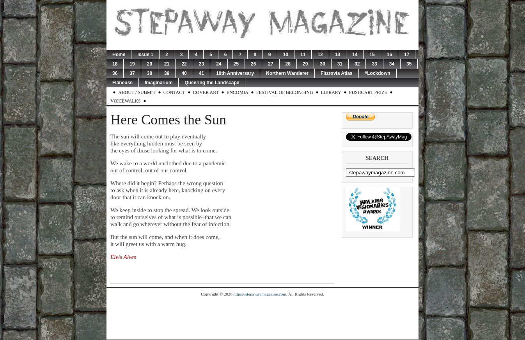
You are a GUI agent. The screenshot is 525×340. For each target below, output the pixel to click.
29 (305, 64)
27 (270, 64)
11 (302, 54)
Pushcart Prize (368, 92)
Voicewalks (125, 101)
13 (337, 54)
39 (166, 73)
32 (357, 64)
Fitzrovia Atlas (337, 73)
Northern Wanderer (287, 73)
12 (320, 54)
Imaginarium (158, 82)
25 (236, 64)
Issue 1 (145, 54)
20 (149, 64)
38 (149, 73)
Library (331, 92)
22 (183, 64)
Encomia (237, 92)
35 (408, 64)
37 (132, 73)
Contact (174, 92)
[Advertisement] (262, 317)
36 (114, 73)
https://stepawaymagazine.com (260, 294)
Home (118, 54)
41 (201, 73)
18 (114, 64)
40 (183, 73)
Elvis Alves (123, 257)
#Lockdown (377, 73)
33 (374, 64)
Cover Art (206, 92)
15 (371, 54)
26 (253, 64)
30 (322, 64)
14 (354, 54)
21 (166, 64)
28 (288, 64)
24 (218, 64)
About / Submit (137, 92)
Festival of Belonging (284, 92)
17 (406, 54)
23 (201, 64)
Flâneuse (122, 82)
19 (132, 64)
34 (391, 64)
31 (339, 64)
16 (389, 54)
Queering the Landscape (211, 82)
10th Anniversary (235, 73)
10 (285, 54)
